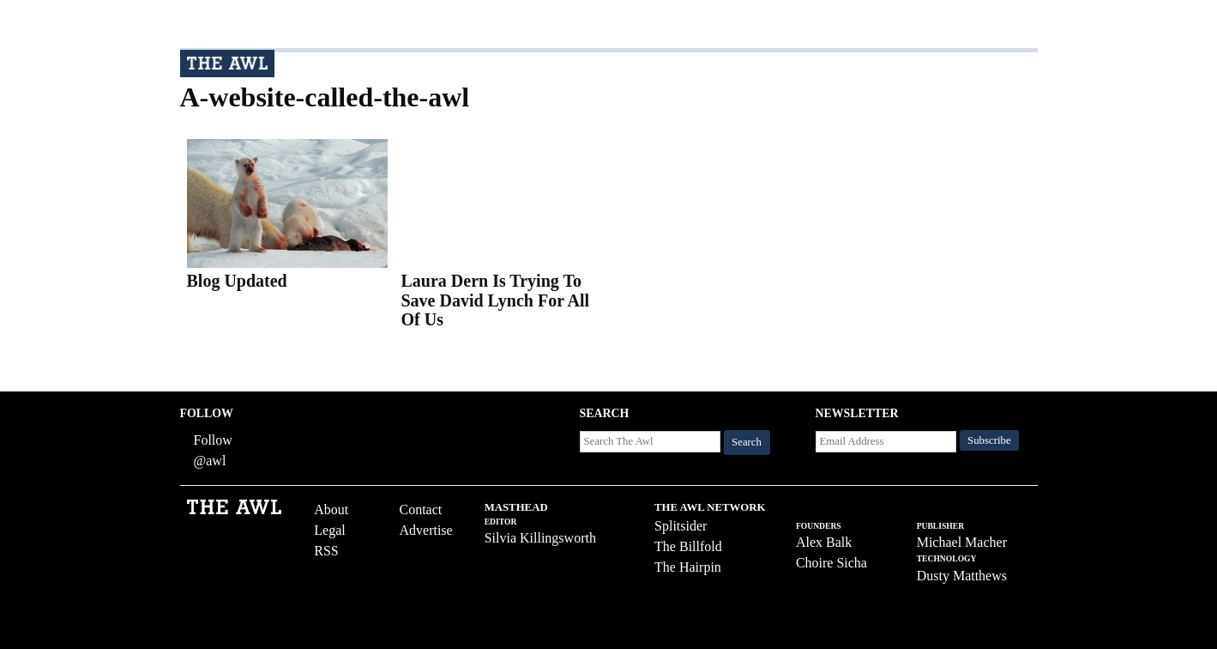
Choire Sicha (831, 562)
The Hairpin (687, 567)
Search (747, 442)
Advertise (425, 530)
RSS (326, 550)
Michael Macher (962, 542)
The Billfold (688, 546)
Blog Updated (237, 280)
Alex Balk (824, 542)
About (331, 509)
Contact (420, 509)
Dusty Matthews (962, 575)
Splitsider (680, 526)
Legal (329, 530)
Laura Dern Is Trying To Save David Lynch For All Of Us (495, 300)
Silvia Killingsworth (540, 538)
